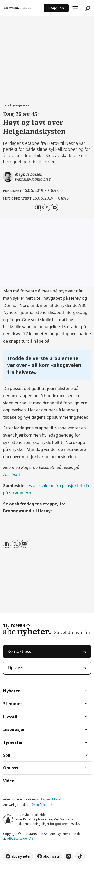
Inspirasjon (14, 729)
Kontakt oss (19, 651)
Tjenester (13, 742)
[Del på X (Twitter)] (46, 207)
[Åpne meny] (75, 8)
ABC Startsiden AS (20, 838)
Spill (7, 755)
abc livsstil (51, 856)
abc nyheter (21, 856)
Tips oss (15, 668)
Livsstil (10, 716)
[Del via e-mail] (54, 207)
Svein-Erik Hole (41, 804)
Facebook (11, 474)
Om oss (10, 768)
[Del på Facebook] (38, 207)
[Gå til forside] (17, 8)
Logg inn (56, 8)
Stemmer (12, 704)
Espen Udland (51, 799)
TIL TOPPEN (14, 625)
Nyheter (11, 691)
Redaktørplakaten (35, 819)
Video (8, 781)
